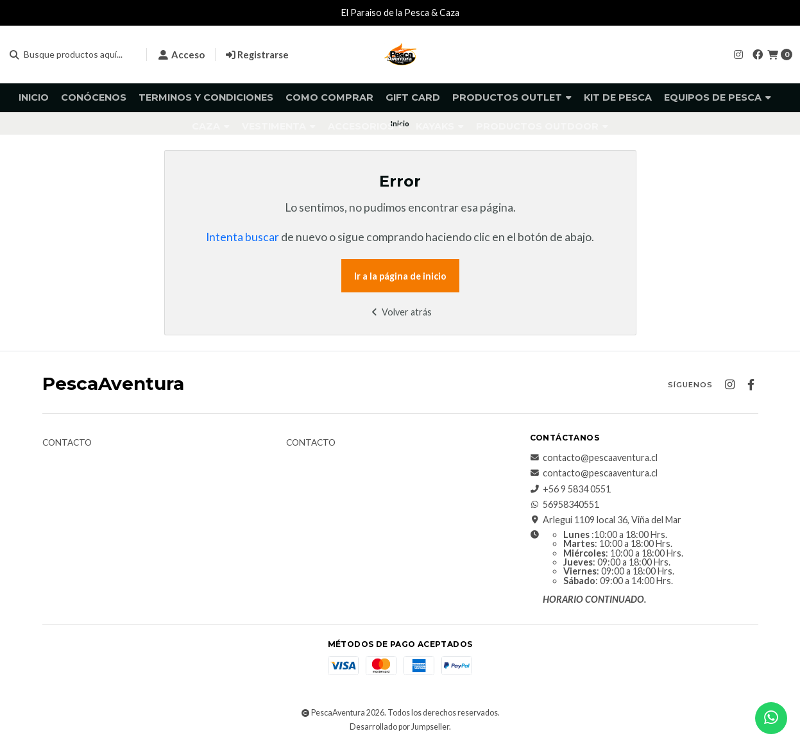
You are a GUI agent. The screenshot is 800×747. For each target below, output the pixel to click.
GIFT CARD (413, 97)
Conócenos (93, 97)
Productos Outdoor (542, 126)
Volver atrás (400, 311)
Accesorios (366, 126)
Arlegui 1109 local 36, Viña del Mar (605, 520)
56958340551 (564, 504)
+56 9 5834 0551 (570, 489)
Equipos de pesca (717, 97)
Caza (211, 126)
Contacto (67, 443)
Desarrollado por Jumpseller (399, 727)
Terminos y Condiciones (206, 97)
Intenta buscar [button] (242, 237)
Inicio (34, 97)
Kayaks (440, 126)
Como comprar (329, 97)
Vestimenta (279, 126)
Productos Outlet (512, 97)
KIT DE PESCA (618, 97)
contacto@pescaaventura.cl (594, 457)
